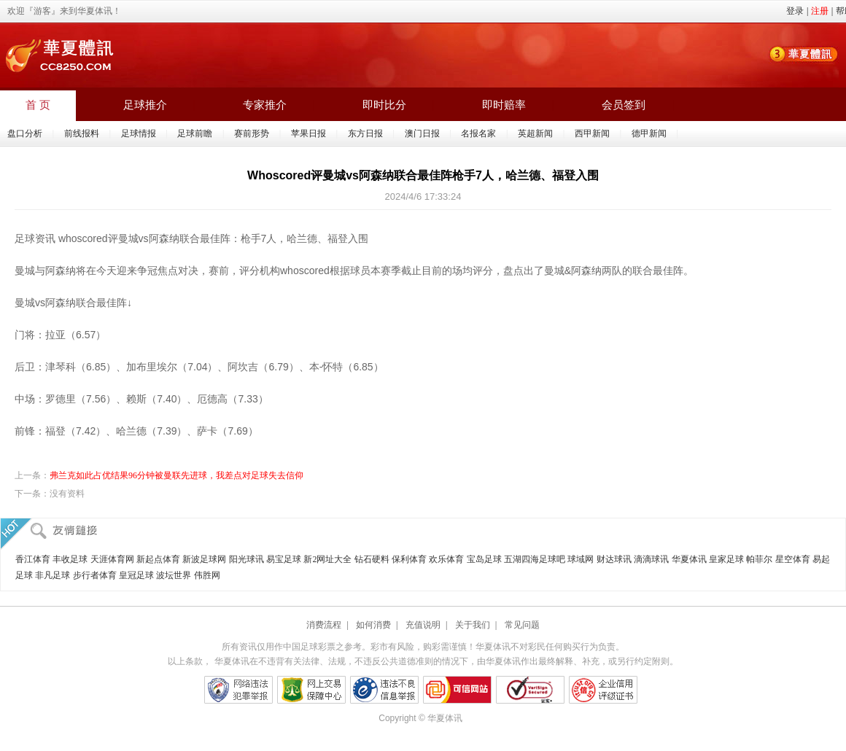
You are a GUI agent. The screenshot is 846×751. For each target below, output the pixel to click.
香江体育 (32, 559)
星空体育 (792, 559)
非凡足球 (52, 575)
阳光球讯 (246, 559)
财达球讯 (614, 559)
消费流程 (323, 625)
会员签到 (623, 105)
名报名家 (478, 133)
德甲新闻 (649, 133)
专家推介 (265, 105)
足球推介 (145, 105)
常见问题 (522, 625)
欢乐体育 (446, 559)
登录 (795, 11)
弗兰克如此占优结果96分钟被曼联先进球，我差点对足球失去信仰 (176, 475)
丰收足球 (70, 559)
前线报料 (81, 133)
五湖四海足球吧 (534, 559)
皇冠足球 (136, 575)
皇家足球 (726, 559)
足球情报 (138, 133)
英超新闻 (535, 133)
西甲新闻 (592, 133)
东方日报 (365, 133)
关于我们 (472, 625)
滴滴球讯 (651, 559)
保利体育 (409, 559)
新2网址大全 (327, 559)
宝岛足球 (484, 559)
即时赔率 (504, 105)
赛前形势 (251, 133)
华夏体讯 (689, 559)
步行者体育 (95, 575)
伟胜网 (207, 575)
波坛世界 (173, 575)
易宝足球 (283, 559)
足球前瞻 (194, 133)
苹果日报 (308, 133)
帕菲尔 (759, 559)
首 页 (38, 105)
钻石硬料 (371, 559)
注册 (819, 11)
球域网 (580, 559)
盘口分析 (24, 133)
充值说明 (423, 625)
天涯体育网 (112, 559)
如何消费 (373, 625)
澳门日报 (422, 133)
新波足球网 (204, 559)
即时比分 (384, 105)
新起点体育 (158, 559)
